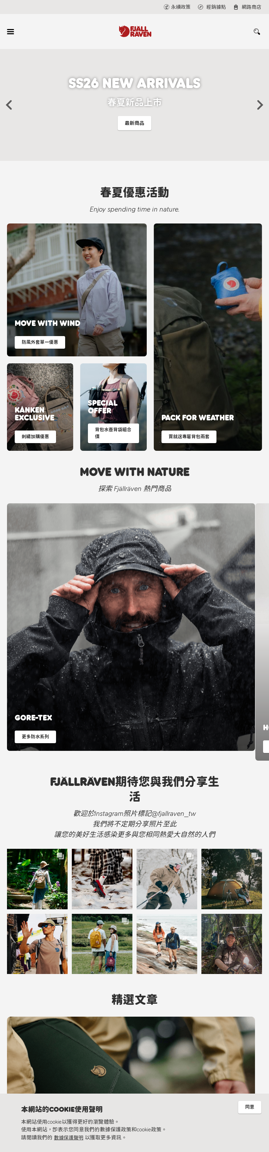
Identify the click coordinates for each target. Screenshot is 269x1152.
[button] (9, 104)
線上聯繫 (99, 1034)
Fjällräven (36, 1034)
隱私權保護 (38, 1077)
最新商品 (134, 125)
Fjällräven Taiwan (115, 1059)
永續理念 (36, 1056)
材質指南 (36, 1066)
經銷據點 (99, 1045)
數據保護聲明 (69, 1138)
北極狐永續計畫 (43, 1045)
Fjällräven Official (115, 1082)
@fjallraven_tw (113, 1070)
